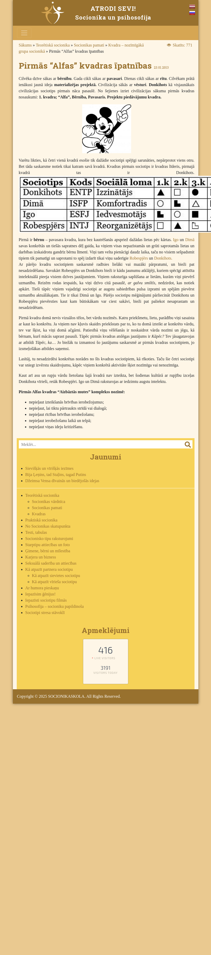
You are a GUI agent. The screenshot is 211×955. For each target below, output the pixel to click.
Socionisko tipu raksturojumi (49, 538)
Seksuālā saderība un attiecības (51, 563)
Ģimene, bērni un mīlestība (47, 551)
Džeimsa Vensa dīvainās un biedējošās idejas (62, 481)
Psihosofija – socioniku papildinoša (54, 606)
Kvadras (39, 514)
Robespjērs (139, 258)
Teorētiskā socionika (53, 45)
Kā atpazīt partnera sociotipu (49, 569)
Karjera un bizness (40, 557)
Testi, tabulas (36, 532)
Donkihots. (163, 258)
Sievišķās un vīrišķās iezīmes (49, 468)
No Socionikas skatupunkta (47, 526)
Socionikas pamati (89, 45)
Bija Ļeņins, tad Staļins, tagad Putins (55, 474)
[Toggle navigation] (24, 33)
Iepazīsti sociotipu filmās (46, 600)
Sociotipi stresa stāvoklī (45, 612)
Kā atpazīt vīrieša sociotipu (54, 582)
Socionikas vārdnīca (48, 501)
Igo (175, 239)
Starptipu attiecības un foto (47, 545)
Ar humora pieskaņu (42, 588)
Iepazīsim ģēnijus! (40, 594)
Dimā (190, 239)
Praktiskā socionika (41, 520)
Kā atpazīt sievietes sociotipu (56, 575)
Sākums (25, 45)
